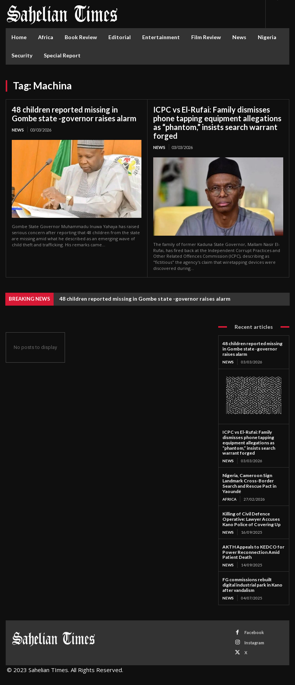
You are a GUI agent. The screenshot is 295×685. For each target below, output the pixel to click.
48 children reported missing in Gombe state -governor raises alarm (74, 114)
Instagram (254, 641)
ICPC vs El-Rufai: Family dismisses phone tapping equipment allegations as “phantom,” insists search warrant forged (217, 122)
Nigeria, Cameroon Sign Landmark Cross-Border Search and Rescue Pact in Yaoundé (249, 482)
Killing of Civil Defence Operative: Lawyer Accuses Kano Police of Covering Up (251, 519)
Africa (229, 498)
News (18, 129)
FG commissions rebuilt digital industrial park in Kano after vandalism (252, 584)
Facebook (254, 631)
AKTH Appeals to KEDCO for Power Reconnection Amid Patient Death (253, 551)
